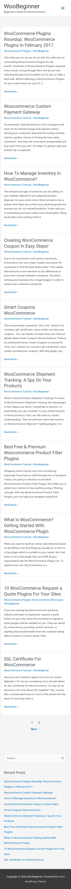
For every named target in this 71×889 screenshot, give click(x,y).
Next (35, 729)
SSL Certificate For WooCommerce (24, 859)
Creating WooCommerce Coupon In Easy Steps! (31, 804)
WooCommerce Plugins (17, 50)
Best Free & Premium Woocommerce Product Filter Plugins (33, 452)
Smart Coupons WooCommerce (22, 809)
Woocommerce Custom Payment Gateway (28, 792)
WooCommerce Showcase (47, 599)
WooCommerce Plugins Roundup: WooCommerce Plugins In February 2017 (29, 39)
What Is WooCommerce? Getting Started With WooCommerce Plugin (28, 525)
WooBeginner (22, 6)
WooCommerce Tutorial (17, 117)
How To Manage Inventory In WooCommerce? (30, 798)
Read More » (11, 91)
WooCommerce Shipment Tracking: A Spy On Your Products (29, 380)
